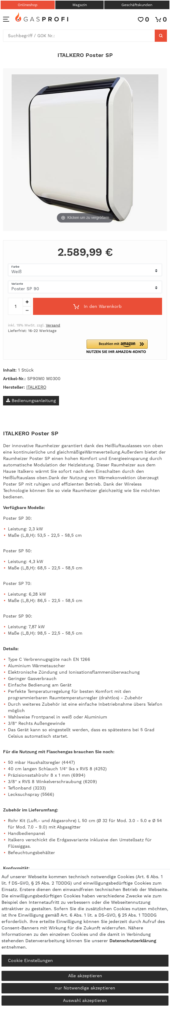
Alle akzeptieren (85, 975)
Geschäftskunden (136, 5)
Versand (53, 325)
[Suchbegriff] (79, 35)
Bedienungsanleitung (31, 400)
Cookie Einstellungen (30, 960)
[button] (124, 346)
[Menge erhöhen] (27, 302)
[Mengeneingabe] (15, 306)
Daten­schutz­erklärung (132, 940)
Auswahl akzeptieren (85, 1000)
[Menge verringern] (27, 310)
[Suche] (161, 36)
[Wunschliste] (143, 19)
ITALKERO (36, 387)
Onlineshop (28, 5)
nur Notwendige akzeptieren (85, 987)
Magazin (79, 5)
